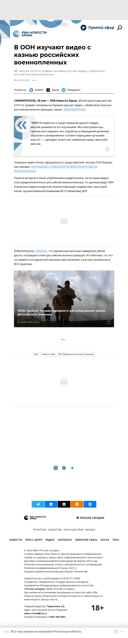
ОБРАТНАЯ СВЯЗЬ (86, 540)
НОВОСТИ (15, 540)
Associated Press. (75, 110)
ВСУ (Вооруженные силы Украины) (76, 354)
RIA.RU (105, 540)
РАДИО (50, 540)
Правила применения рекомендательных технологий (55, 572)
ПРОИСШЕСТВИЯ (74, 530)
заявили (41, 251)
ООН (36, 354)
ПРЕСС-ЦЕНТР (33, 540)
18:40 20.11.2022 (21, 80)
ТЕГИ (115, 540)
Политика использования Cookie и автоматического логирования (63, 565)
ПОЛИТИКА (40, 530)
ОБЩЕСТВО (55, 530)
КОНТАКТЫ (65, 540)
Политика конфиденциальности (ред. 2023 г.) (50, 568)
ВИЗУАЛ (90, 530)
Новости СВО (48, 354)
